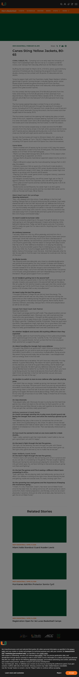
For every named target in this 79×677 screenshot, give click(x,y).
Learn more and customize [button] (14, 673)
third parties (39, 655)
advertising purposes (36, 659)
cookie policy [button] (43, 653)
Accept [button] (71, 673)
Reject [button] (59, 673)
